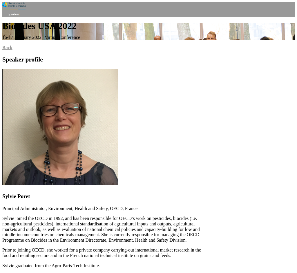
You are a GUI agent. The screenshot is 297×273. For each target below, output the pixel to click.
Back (7, 47)
